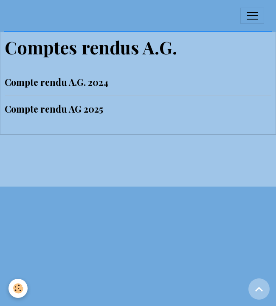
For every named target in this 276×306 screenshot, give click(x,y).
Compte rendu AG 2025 (54, 109)
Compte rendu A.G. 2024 (56, 82)
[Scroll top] (259, 289)
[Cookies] (18, 288)
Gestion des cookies (138, 177)
